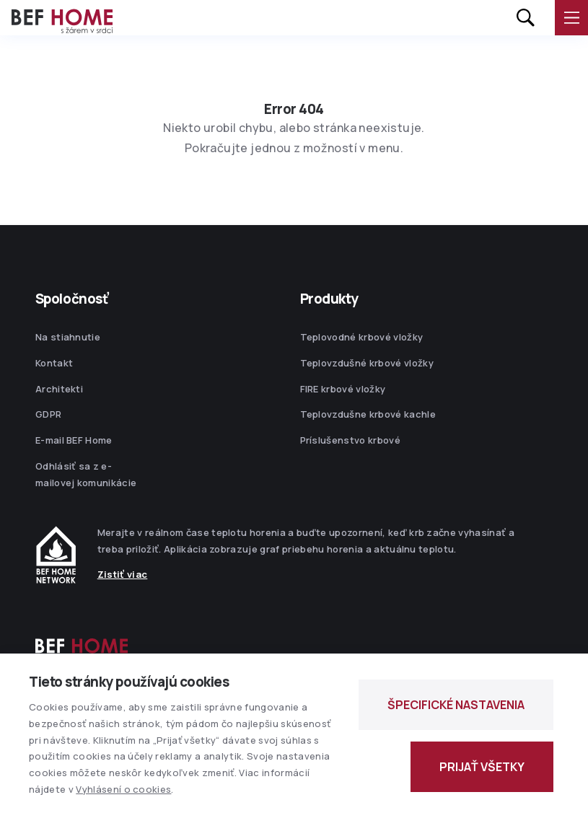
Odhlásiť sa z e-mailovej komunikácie (86, 474)
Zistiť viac (122, 574)
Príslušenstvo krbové (350, 440)
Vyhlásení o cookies (123, 789)
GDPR (48, 414)
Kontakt (54, 362)
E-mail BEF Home (74, 440)
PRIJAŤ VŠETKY (482, 767)
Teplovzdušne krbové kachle (368, 414)
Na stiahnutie (67, 336)
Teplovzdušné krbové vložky (367, 362)
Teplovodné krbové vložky (362, 336)
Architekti (59, 388)
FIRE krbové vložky (343, 388)
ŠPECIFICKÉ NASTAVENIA (456, 705)
